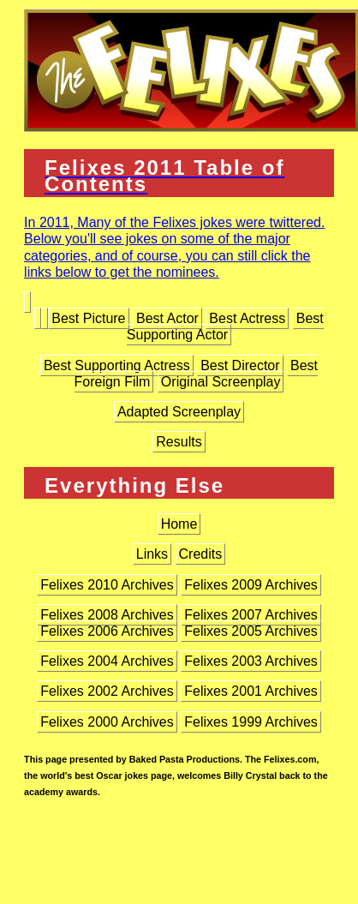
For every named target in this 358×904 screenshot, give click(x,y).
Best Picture (88, 318)
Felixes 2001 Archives (251, 691)
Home (179, 524)
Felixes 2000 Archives (107, 722)
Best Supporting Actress (117, 365)
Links (152, 554)
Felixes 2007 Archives (251, 615)
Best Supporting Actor (225, 326)
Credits (201, 554)
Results (178, 441)
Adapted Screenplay (179, 411)
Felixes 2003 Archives (251, 661)
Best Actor (167, 318)
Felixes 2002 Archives (107, 691)
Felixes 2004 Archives (107, 661)
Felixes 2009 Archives (251, 585)
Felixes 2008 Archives (107, 615)
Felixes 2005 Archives (251, 631)
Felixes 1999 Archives (251, 722)
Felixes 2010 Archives (107, 585)
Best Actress (247, 318)
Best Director (239, 365)
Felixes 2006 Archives (107, 631)
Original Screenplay (221, 381)
